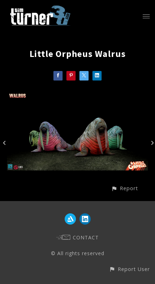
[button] (124, 188)
